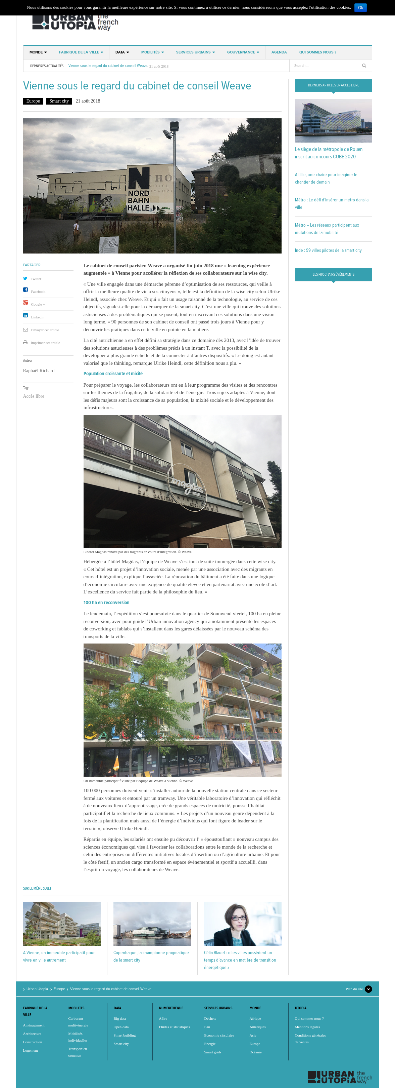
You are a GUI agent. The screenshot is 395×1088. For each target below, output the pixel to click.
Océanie (256, 1052)
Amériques (258, 1027)
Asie (253, 1035)
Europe (33, 101)
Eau (207, 1027)
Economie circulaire (219, 1035)
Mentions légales (307, 1027)
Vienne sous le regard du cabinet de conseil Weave (107, 66)
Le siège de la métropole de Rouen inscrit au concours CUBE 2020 (328, 153)
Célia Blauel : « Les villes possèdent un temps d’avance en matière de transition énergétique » (240, 960)
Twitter (36, 279)
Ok (360, 7)
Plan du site (354, 989)
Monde (36, 52)
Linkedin (38, 317)
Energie (210, 1044)
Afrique (255, 1018)
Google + (38, 304)
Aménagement (34, 1025)
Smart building (125, 1035)
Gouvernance (241, 52)
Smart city (59, 101)
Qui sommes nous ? (317, 52)
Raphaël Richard (39, 370)
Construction (32, 1042)
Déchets (210, 1018)
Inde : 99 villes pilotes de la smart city (328, 250)
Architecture (32, 1034)
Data (120, 52)
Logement (30, 1050)
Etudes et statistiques (174, 1027)
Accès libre (33, 396)
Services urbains (193, 52)
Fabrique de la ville (79, 52)
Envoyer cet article (45, 330)
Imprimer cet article (45, 343)
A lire (163, 1018)
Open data (121, 1027)
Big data (120, 1018)
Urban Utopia (74, 22)
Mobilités (150, 52)
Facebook (38, 291)
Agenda (279, 52)
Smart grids (212, 1052)
